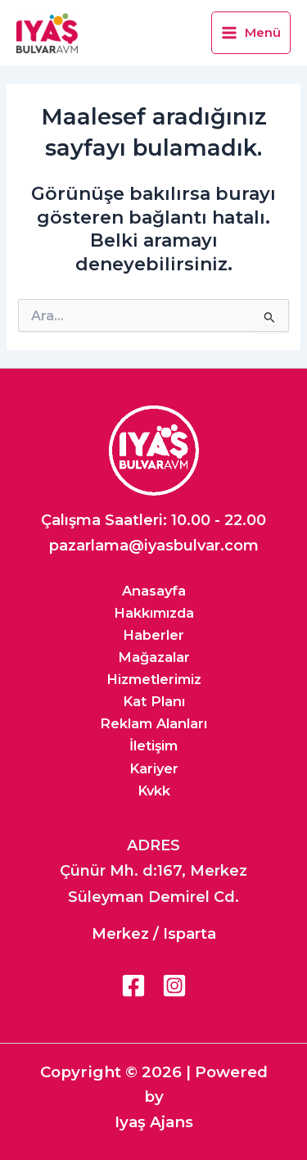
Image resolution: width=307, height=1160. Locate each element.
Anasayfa (154, 590)
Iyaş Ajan (150, 1121)
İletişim (153, 745)
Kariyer (153, 768)
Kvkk (154, 790)
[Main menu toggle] (251, 32)
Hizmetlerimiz (153, 679)
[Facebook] (133, 985)
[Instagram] (174, 985)
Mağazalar (154, 657)
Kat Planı (154, 701)
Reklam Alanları (153, 723)
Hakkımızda (154, 613)
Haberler (153, 635)
